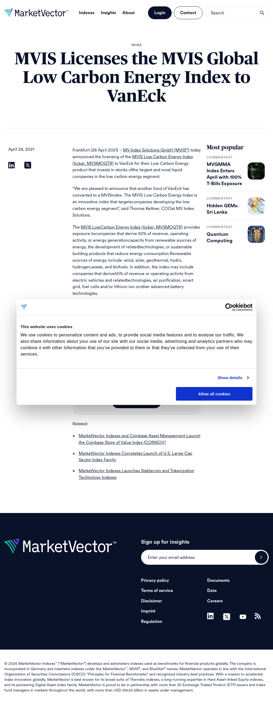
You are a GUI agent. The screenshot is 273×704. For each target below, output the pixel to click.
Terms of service (157, 590)
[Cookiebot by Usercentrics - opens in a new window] (229, 307)
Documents (218, 580)
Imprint (148, 611)
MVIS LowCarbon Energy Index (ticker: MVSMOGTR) (132, 227)
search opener (262, 13)
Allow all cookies (214, 393)
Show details (230, 377)
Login (159, 13)
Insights (108, 13)
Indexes (86, 13)
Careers (215, 601)
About (128, 13)
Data (212, 590)
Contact (188, 13)
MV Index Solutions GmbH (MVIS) (156, 150)
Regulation (151, 621)
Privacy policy (155, 580)
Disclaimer (151, 601)
